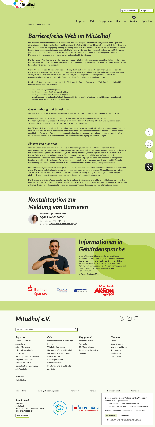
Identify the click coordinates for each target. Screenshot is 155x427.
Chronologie (116, 356)
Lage (149, 132)
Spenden (133, 17)
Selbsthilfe (20, 353)
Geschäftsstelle (117, 344)
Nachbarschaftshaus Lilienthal (59, 350)
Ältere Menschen (23, 347)
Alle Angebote (21, 369)
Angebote (67, 17)
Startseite (32, 25)
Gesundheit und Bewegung (27, 366)
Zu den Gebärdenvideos (90, 274)
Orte (78, 17)
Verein (113, 341)
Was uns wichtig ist (119, 347)
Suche (149, 155)
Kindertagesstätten (55, 360)
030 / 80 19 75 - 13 (57, 221)
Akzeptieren (111, 415)
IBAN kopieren (22, 416)
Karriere (121, 16)
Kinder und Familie (23, 341)
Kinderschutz (116, 353)
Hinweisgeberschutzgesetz (48, 391)
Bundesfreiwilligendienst (89, 350)
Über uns (107, 17)
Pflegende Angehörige (24, 350)
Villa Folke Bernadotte (56, 347)
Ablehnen (125, 415)
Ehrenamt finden (86, 341)
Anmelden (135, 391)
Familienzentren (53, 356)
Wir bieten (83, 344)
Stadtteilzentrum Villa (60, 341)
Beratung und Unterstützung (27, 356)
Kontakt (149, 143)
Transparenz (116, 350)
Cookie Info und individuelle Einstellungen (124, 420)
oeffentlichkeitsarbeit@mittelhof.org (63, 224)
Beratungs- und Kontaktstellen (59, 366)
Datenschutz (21, 391)
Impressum (74, 391)
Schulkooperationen (55, 363)
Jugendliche (20, 344)
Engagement (92, 17)
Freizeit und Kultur (23, 363)
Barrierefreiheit (113, 391)
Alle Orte (51, 369)
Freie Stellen (21, 380)
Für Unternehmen (86, 347)
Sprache (133, 7)
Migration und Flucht (24, 360)
